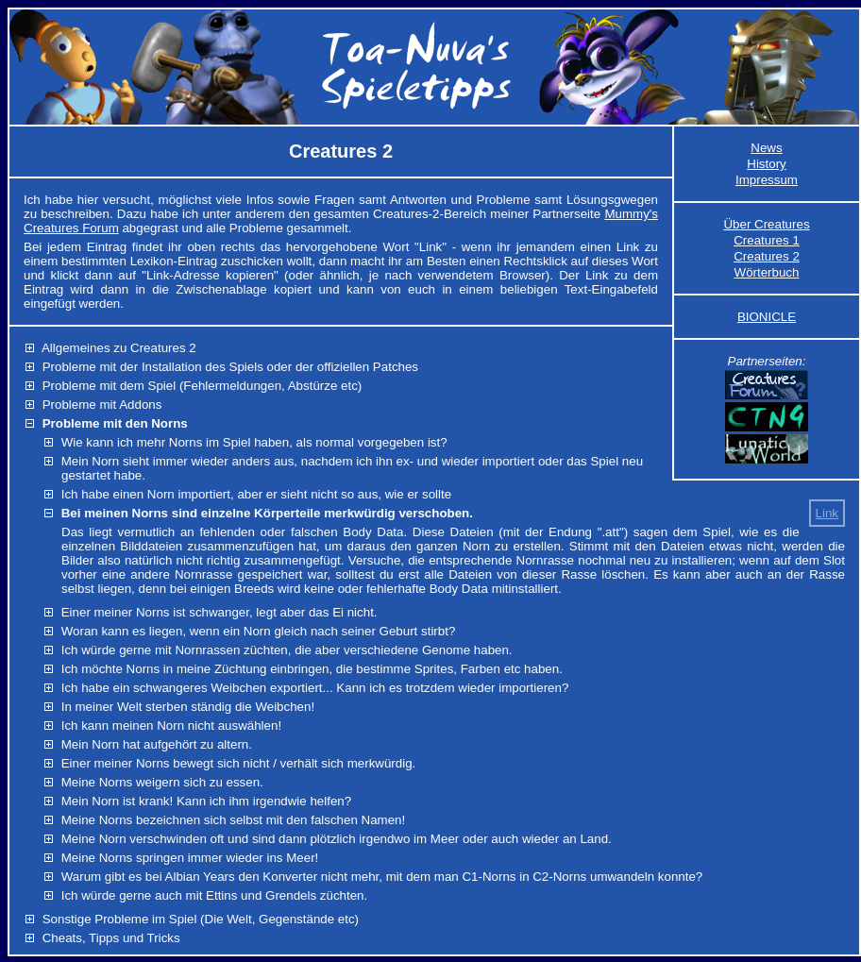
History (766, 164)
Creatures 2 (767, 256)
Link (827, 513)
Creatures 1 (767, 240)
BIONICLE (766, 317)
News (766, 148)
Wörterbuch (767, 272)
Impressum (766, 180)
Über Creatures (766, 224)
